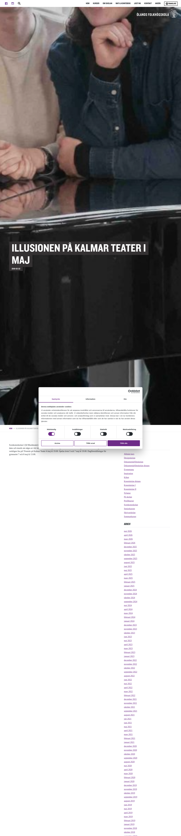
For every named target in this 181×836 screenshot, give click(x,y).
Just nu (137, 3)
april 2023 (128, 644)
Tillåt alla (123, 443)
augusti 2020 (129, 762)
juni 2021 (128, 723)
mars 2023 (128, 648)
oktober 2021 (129, 707)
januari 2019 (129, 824)
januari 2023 (129, 656)
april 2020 (128, 769)
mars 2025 (128, 578)
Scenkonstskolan (131, 505)
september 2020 (130, 758)
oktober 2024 (129, 598)
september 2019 (130, 797)
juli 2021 (127, 719)
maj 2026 (128, 531)
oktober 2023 (129, 633)
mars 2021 (128, 734)
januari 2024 (129, 621)
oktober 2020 (129, 754)
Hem (86, 3)
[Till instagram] (12, 3)
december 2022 (130, 660)
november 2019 (130, 789)
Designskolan (129, 458)
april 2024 (128, 609)
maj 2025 (128, 570)
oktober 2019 (129, 793)
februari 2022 (129, 695)
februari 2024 (129, 617)
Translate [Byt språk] (171, 3)
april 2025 (128, 574)
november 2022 (130, 664)
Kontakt (148, 3)
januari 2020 (129, 781)
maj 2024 (128, 605)
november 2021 (130, 703)
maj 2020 (128, 766)
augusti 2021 (129, 715)
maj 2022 (128, 684)
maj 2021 (128, 727)
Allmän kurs (129, 454)
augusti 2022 (129, 676)
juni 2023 (128, 637)
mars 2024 (128, 613)
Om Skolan (106, 3)
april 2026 (128, 535)
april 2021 (128, 730)
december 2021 (130, 699)
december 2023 (130, 625)
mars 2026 (128, 539)
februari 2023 (129, 652)
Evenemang (129, 469)
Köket (126, 477)
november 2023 (130, 629)
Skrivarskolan (130, 512)
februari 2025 (129, 582)
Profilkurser (129, 501)
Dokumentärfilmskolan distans (136, 466)
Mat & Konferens (122, 3)
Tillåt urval (90, 443)
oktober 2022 (129, 668)
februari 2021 (129, 738)
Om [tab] (125, 399)
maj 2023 (128, 640)
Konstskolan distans (132, 481)
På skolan (128, 497)
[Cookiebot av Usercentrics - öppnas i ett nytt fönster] (130, 391)
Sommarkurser (130, 516)
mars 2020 (128, 773)
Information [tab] (90, 399)
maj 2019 (128, 809)
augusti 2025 (129, 562)
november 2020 (130, 750)
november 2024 (130, 594)
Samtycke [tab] (56, 399)
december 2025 (130, 547)
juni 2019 (128, 805)
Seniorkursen (129, 509)
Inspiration (128, 473)
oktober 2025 (129, 554)
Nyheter (127, 493)
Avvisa (57, 443)
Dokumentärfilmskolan (133, 462)
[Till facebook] (6, 3)
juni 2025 (128, 566)
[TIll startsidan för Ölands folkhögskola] (157, 14)
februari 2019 (129, 820)
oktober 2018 (129, 832)
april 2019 (128, 813)
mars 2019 (128, 816)
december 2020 (130, 746)
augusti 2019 (129, 801)
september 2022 (130, 672)
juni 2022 (128, 680)
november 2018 (130, 828)
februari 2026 (129, 543)
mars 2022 (128, 691)
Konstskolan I (130, 485)
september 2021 (130, 711)
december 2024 (130, 590)
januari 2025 (129, 586)
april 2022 (128, 687)
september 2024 (130, 601)
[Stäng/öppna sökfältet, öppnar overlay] (19, 3)
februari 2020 (129, 777)
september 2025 (130, 558)
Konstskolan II (130, 489)
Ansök (158, 3)
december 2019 (130, 785)
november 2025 (130, 551)
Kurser (95, 3)
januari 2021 (129, 742)
